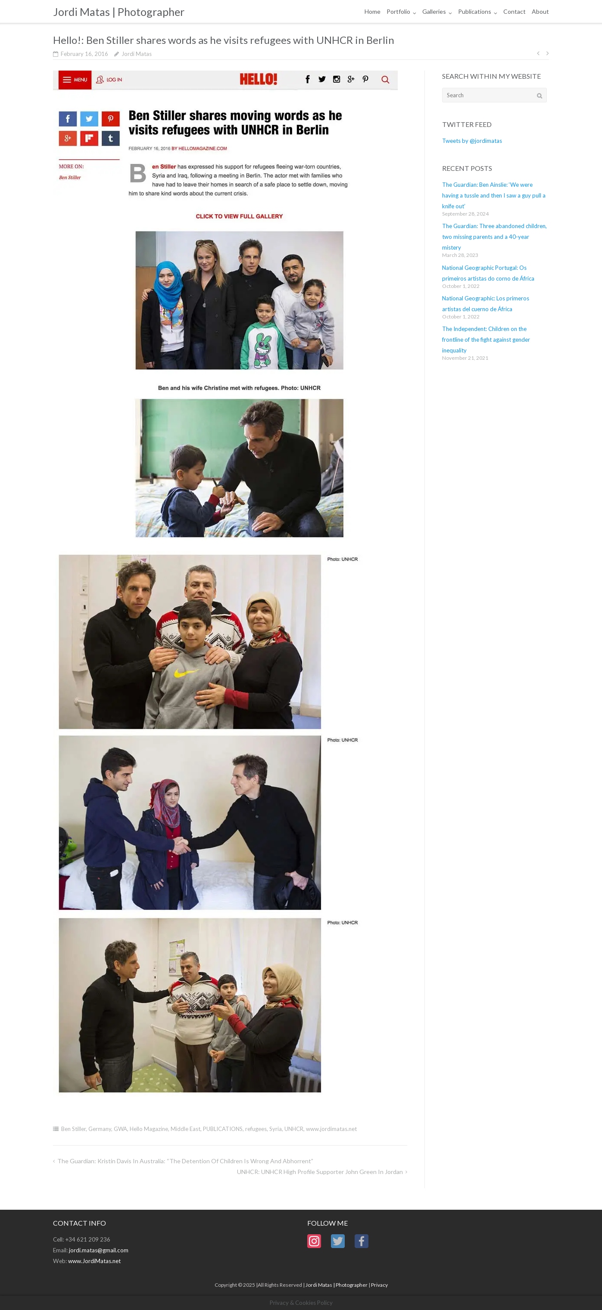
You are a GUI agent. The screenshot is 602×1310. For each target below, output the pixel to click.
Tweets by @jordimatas (472, 140)
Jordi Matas (137, 53)
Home (373, 11)
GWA (120, 1128)
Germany (99, 1128)
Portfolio (398, 11)
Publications (474, 11)
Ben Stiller (73, 1128)
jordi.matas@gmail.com (98, 1250)
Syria (275, 1128)
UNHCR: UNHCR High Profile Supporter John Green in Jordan (320, 1171)
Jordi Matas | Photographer (337, 1285)
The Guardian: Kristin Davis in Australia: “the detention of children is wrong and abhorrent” (185, 1161)
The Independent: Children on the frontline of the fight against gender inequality (486, 339)
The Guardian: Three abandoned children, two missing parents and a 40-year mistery (494, 236)
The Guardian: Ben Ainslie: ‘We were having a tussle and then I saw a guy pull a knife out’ (494, 195)
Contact (514, 11)
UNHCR (293, 1128)
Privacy (379, 1285)
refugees (256, 1128)
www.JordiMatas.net (94, 1260)
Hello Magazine (149, 1128)
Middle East (185, 1128)
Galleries (434, 11)
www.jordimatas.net (331, 1128)
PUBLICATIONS (223, 1128)
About (540, 11)
